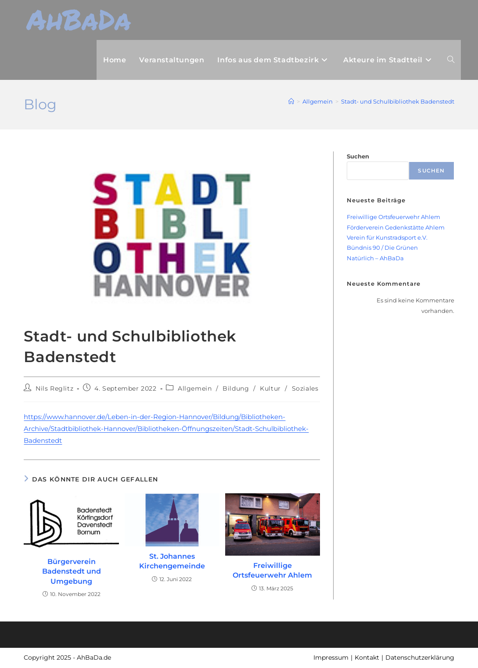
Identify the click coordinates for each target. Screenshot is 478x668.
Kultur (270, 388)
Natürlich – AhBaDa (375, 258)
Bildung (236, 388)
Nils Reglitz (54, 388)
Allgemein (195, 388)
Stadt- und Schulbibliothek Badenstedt (397, 101)
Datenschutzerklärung (419, 657)
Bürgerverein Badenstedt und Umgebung (71, 571)
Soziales (305, 388)
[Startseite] (291, 101)
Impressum (331, 657)
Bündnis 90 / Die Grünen (382, 247)
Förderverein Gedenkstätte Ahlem (396, 227)
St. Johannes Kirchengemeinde (172, 561)
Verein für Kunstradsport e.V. (387, 237)
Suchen (358, 156)
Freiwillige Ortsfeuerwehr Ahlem (272, 570)
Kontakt (367, 657)
